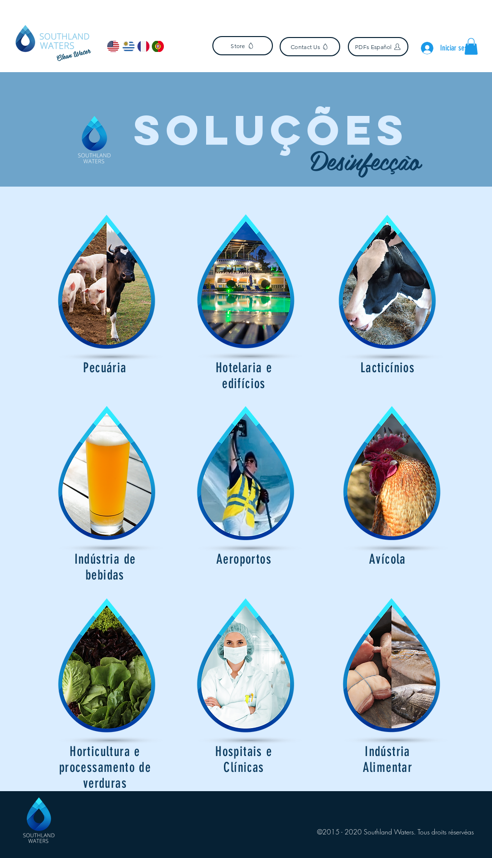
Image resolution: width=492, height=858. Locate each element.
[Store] (242, 45)
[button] (471, 46)
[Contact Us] (310, 46)
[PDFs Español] (378, 46)
